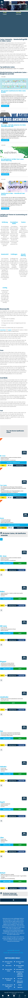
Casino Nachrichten (20, 969)
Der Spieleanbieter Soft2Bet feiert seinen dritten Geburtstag (12, 159)
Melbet (2, 591)
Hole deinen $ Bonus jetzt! (14, 525)
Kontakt (20, 985)
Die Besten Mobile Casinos (20, 966)
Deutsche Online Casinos (8, 970)
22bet (2, 837)
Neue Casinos (8, 965)
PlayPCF (2, 802)
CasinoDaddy (10, 950)
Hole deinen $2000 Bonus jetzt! (13, 494)
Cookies (21, 952)
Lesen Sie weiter (5, 106)
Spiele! (20, 563)
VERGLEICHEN (21, 570)
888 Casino (3, 626)
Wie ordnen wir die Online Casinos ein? (9, 986)
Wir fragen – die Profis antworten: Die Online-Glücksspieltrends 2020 (13, 125)
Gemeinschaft (5, 254)
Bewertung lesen (19, 465)
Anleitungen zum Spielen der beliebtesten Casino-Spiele (20, 974)
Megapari (3, 661)
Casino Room (3, 330)
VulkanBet (3, 767)
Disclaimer (6, 952)
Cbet (1, 731)
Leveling (5, 288)
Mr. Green (2, 456)
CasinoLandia (17, 950)
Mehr (3, 465)
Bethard (2, 873)
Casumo (9, 330)
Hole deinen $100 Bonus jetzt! (13, 462)
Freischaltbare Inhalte (14, 222)
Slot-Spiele (20, 978)
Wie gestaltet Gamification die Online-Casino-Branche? (13, 91)
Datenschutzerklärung (14, 952)
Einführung (5, 222)
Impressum (20, 987)
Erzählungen (14, 254)
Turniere (23, 222)
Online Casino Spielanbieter (20, 981)
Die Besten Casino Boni (20, 962)
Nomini (2, 518)
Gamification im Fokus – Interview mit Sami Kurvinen (13, 194)
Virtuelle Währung (23, 254)
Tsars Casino (3, 485)
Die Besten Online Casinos (8, 962)
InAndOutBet (4, 697)
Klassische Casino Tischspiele (8, 979)
